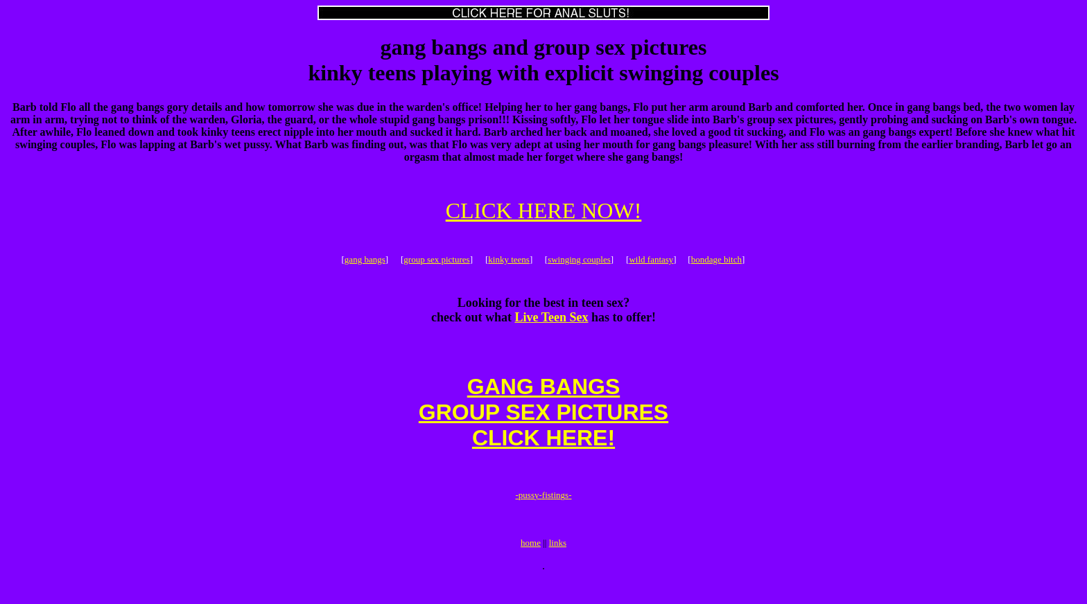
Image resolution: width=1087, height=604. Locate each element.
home (531, 563)
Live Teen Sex (552, 321)
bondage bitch (716, 261)
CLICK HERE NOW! (544, 210)
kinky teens (509, 261)
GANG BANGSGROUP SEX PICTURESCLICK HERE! (543, 422)
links (557, 563)
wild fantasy (651, 261)
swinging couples (579, 261)
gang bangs (365, 261)
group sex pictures (436, 261)
